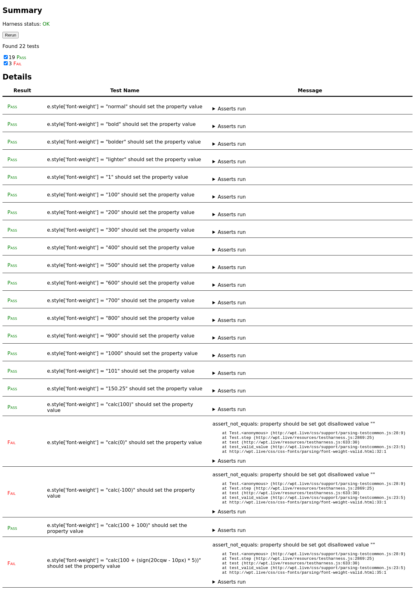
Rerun (10, 35)
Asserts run (232, 109)
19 (15, 57)
